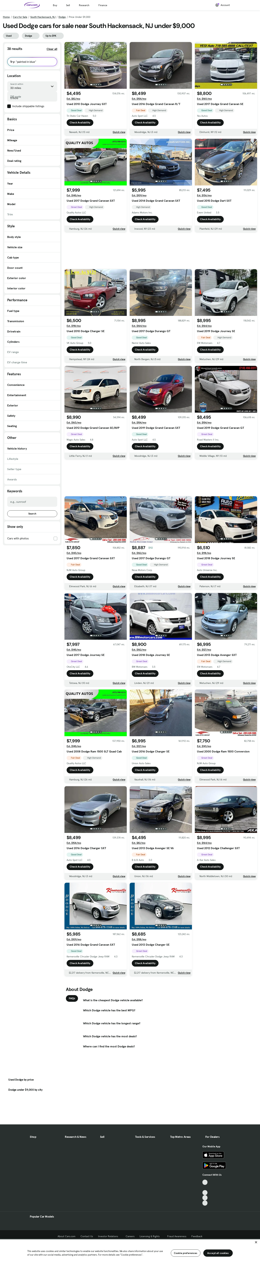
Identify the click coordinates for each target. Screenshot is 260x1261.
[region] (130, 1250)
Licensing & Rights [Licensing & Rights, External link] (151, 1236)
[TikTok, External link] (205, 1182)
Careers (130, 1236)
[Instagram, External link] (205, 1197)
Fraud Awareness (176, 1236)
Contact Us (87, 1236)
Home (6, 17)
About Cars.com (66, 1236)
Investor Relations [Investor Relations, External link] (109, 1236)
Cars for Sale (20, 17)
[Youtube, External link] (205, 1192)
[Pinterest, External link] (205, 1203)
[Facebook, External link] (205, 1187)
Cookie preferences (185, 1253)
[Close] (256, 1242)
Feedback (196, 1236)
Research (84, 5)
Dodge (62, 17)
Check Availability (80, 122)
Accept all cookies (218, 1253)
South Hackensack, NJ (42, 17)
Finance (102, 5)
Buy (55, 5)
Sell (68, 5)
